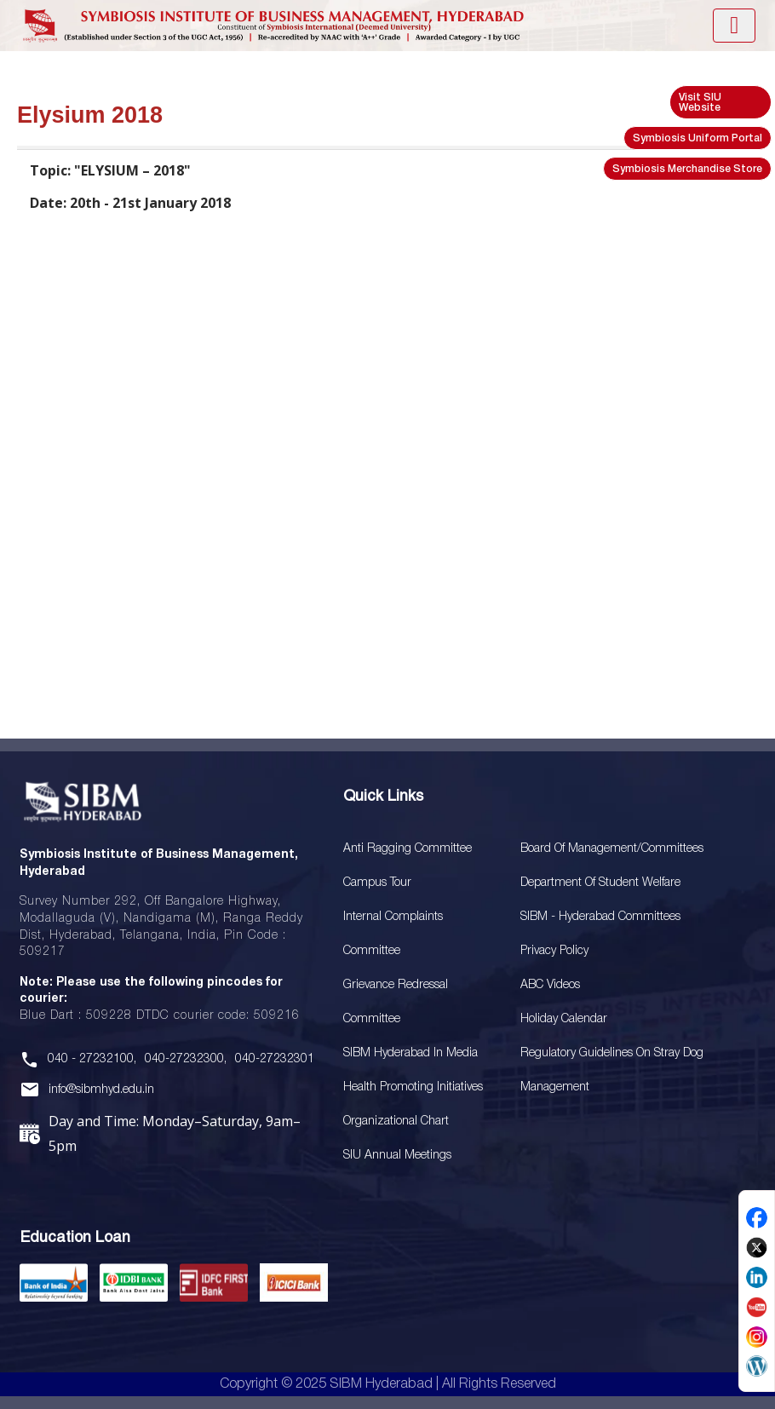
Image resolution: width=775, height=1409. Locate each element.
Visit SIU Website (700, 102)
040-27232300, (186, 1059)
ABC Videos (550, 985)
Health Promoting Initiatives (413, 1087)
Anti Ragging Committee (407, 848)
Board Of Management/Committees (611, 848)
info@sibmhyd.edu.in (101, 1090)
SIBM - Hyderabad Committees (600, 917)
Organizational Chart (396, 1121)
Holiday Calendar (563, 1019)
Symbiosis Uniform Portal (697, 138)
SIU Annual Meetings (397, 1155)
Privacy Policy (554, 951)
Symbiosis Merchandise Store (687, 169)
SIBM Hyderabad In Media (410, 1053)
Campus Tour (377, 883)
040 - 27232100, (92, 1059)
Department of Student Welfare (600, 883)
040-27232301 (274, 1059)
